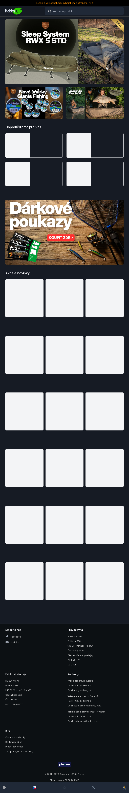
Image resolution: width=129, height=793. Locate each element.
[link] (64, 788)
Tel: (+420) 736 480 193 (79, 701)
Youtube (15, 642)
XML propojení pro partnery (19, 751)
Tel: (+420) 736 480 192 (79, 685)
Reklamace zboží (14, 742)
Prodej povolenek (14, 746)
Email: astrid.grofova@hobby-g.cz (84, 705)
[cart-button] (124, 788)
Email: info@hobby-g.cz (79, 690)
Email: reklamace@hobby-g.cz (83, 721)
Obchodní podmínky (15, 737)
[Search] (84, 11)
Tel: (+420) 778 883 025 (79, 716)
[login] (94, 788)
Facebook (16, 637)
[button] (33, 145)
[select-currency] (35, 788)
